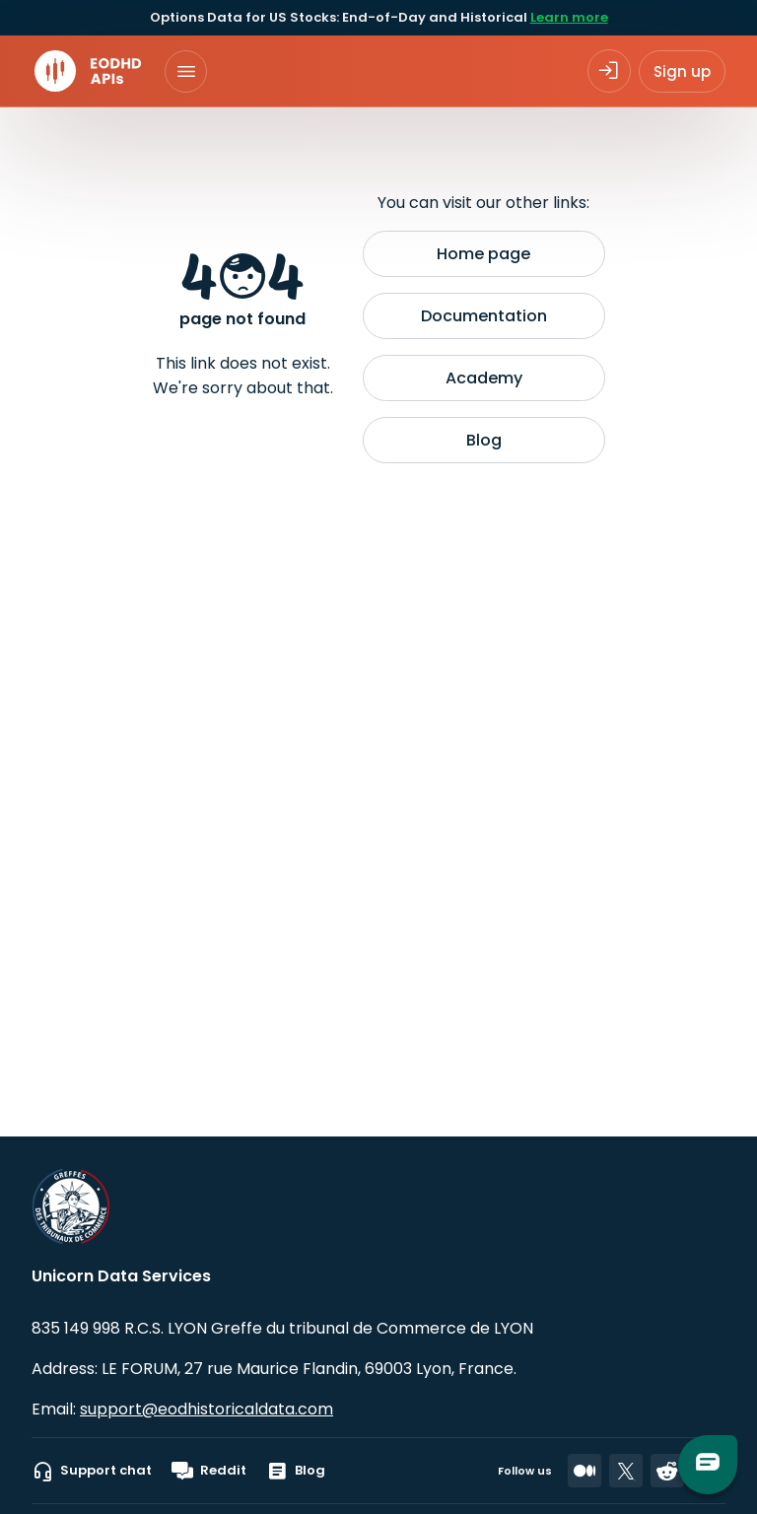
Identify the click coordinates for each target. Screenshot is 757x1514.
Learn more (569, 17)
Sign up (682, 71)
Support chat (92, 1470)
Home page (483, 253)
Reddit (209, 1470)
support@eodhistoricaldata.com (206, 1409)
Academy (484, 378)
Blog (484, 440)
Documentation (484, 316)
